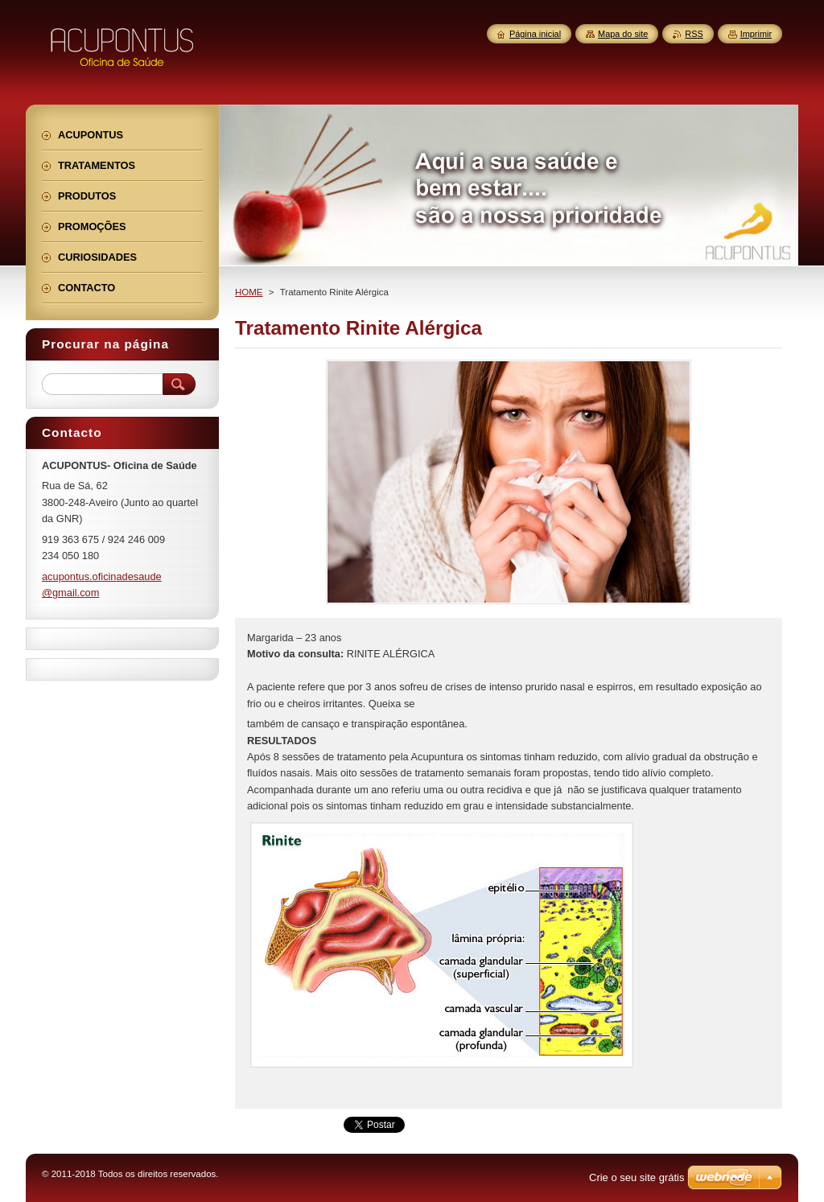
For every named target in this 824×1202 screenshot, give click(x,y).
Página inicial (535, 34)
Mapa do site (623, 34)
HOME (249, 292)
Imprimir (756, 34)
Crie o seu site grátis (637, 1177)
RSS (693, 34)
